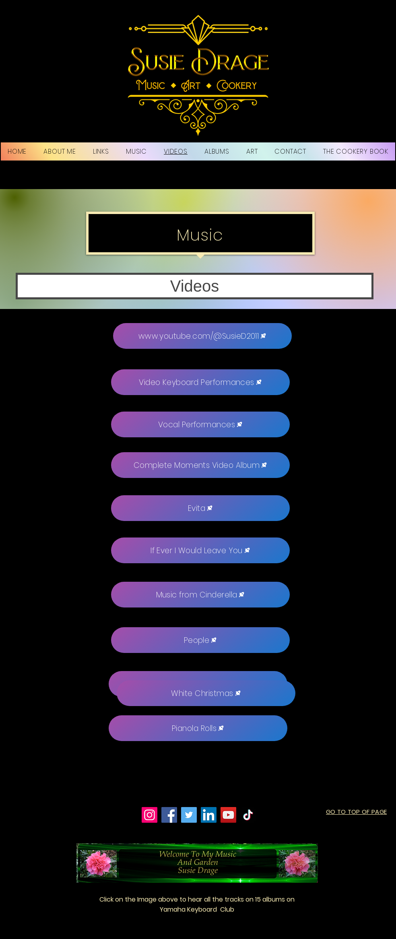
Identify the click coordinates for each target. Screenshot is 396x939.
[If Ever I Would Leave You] (200, 550)
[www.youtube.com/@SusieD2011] (202, 336)
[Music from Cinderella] (200, 594)
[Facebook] (169, 815)
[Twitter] (189, 815)
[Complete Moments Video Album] (200, 465)
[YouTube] (228, 815)
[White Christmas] (206, 693)
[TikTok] (248, 815)
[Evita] (200, 508)
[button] (194, 286)
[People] (200, 640)
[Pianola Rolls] (198, 728)
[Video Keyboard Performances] (200, 382)
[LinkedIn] (209, 815)
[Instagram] (149, 815)
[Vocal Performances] (200, 424)
